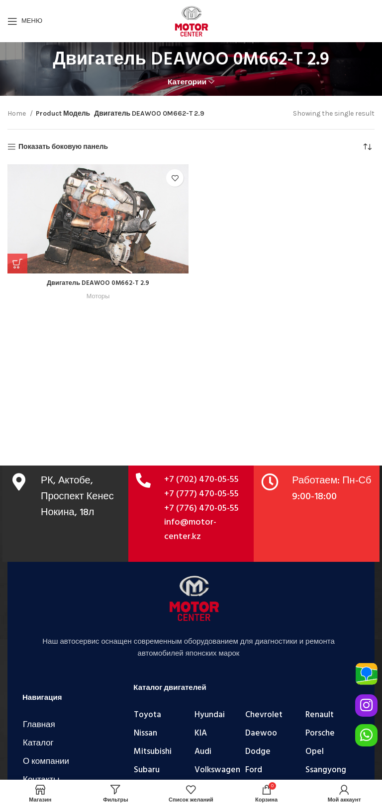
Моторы (98, 296)
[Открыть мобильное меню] (24, 21)
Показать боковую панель (63, 147)
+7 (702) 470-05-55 (201, 479)
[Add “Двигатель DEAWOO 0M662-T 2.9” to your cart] (17, 263)
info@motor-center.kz (190, 529)
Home (17, 113)
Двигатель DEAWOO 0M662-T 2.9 (98, 283)
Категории (187, 82)
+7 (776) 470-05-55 (201, 508)
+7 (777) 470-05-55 (201, 494)
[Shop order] (367, 146)
